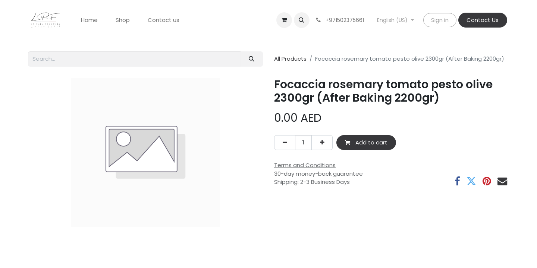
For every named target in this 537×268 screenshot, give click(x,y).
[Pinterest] (487, 181)
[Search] (252, 59)
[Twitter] (471, 181)
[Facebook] (457, 181)
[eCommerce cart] (284, 20)
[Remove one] (284, 142)
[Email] (502, 181)
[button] (302, 20)
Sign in (440, 20)
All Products (290, 59)
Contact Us (483, 20)
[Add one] (322, 142)
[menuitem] (89, 20)
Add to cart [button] (366, 142)
